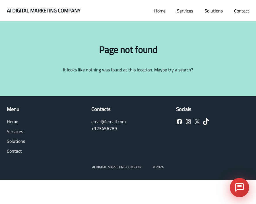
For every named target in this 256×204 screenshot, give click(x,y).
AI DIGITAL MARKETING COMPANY (43, 10)
